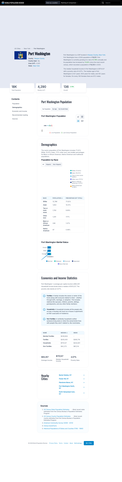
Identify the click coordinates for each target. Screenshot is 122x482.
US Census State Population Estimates (57, 433)
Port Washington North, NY (71, 411)
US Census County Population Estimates (57, 440)
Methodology (78, 467)
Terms (61, 467)
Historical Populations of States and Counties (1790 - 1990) (64, 452)
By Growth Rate (63, 109)
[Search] (113, 3)
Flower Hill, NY (71, 402)
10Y (82, 121)
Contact (66, 467)
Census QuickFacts (50, 449)
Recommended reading (20, 115)
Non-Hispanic (57, 185)
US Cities (17, 48)
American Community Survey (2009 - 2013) (58, 446)
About (71, 467)
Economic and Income (19, 111)
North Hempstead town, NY (71, 416)
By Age (55, 109)
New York (27, 48)
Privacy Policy (53, 467)
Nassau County (39, 58)
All (78, 121)
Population (15, 103)
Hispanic (48, 185)
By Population (46, 109)
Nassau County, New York (96, 55)
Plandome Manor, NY (71, 406)
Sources (15, 119)
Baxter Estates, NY (71, 399)
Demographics (17, 107)
